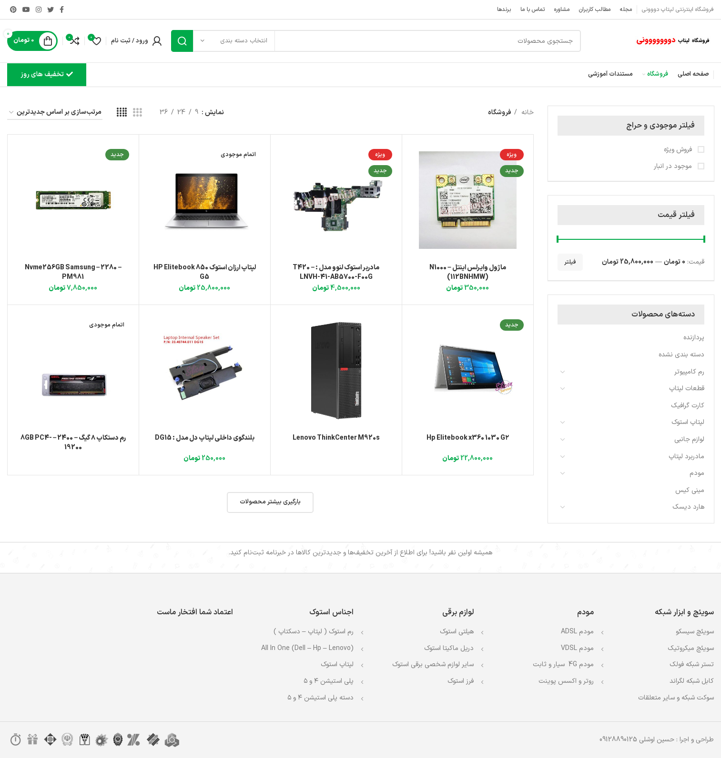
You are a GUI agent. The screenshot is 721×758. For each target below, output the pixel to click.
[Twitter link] (50, 9)
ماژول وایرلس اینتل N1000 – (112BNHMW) (467, 272)
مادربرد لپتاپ (686, 457)
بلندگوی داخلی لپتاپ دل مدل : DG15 (204, 438)
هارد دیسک (688, 507)
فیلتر (570, 262)
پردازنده (693, 338)
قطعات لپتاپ (686, 389)
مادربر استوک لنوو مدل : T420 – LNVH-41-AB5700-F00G (336, 272)
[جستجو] (376, 41)
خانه (526, 113)
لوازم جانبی (689, 439)
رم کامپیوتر (689, 372)
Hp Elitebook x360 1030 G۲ (468, 438)
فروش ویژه (679, 150)
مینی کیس (689, 490)
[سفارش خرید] (54, 113)
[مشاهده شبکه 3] (137, 113)
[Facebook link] (62, 9)
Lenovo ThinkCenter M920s (336, 438)
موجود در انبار (674, 166)
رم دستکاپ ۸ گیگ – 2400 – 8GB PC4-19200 (73, 443)
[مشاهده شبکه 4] (122, 113)
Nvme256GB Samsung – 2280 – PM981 (73, 272)
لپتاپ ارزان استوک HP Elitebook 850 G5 (204, 272)
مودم (697, 473)
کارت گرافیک (687, 406)
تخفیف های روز (46, 74)
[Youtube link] (26, 9)
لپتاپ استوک (687, 422)
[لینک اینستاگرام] (38, 9)
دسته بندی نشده (681, 355)
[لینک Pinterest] (13, 9)
